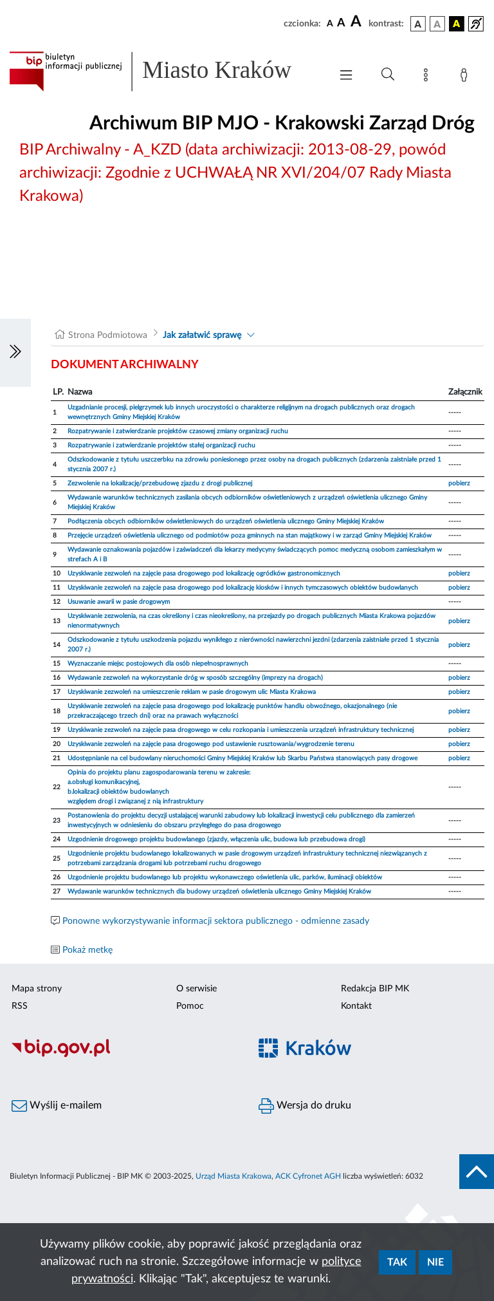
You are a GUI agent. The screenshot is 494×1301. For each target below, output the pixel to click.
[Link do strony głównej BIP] (163, 71)
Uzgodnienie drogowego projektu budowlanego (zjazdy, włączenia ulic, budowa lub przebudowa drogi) (216, 839)
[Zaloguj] (466, 77)
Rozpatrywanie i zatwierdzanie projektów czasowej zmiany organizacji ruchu (178, 431)
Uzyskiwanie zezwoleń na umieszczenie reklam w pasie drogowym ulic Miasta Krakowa (192, 692)
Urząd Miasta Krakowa (233, 1176)
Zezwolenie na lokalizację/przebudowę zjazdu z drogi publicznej (160, 483)
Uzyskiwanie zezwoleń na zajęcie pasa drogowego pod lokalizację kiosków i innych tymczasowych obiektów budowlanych (243, 588)
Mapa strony (37, 988)
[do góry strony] (476, 1171)
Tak (397, 1262)
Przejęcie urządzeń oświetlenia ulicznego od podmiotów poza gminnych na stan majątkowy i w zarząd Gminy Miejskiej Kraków (250, 535)
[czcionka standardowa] (330, 23)
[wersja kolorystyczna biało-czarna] (437, 23)
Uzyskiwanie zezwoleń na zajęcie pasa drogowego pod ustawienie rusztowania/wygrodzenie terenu (211, 744)
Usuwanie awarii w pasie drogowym (119, 602)
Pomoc (190, 1006)
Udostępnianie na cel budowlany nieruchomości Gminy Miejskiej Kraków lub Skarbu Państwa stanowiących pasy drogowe (242, 758)
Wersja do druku (305, 1106)
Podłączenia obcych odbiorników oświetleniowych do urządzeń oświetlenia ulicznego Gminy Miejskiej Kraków (226, 521)
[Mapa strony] (428, 77)
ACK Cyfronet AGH (308, 1176)
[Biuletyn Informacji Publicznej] (123, 1055)
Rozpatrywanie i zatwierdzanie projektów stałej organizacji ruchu (161, 445)
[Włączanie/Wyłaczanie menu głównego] (346, 76)
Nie (435, 1262)
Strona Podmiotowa (107, 335)
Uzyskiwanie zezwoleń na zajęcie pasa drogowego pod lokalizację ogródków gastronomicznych (204, 573)
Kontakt (356, 1006)
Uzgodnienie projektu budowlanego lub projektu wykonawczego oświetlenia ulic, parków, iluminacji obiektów (225, 877)
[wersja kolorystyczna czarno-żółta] (456, 23)
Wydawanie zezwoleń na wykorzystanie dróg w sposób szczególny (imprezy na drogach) (195, 678)
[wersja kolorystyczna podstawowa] (418, 23)
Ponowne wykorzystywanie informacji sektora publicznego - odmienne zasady (215, 921)
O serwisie (196, 988)
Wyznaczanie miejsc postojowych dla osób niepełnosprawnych (158, 663)
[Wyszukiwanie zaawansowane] (387, 74)
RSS (20, 1006)
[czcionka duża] (357, 21)
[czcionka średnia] (341, 23)
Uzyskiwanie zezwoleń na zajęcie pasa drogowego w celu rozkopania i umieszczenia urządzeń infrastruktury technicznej (241, 730)
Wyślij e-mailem (57, 1106)
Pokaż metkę (87, 950)
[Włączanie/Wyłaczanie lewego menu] (15, 353)
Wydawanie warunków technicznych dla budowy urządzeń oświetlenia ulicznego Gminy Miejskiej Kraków (219, 891)
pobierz (459, 483)
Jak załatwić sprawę (202, 335)
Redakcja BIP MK (375, 988)
